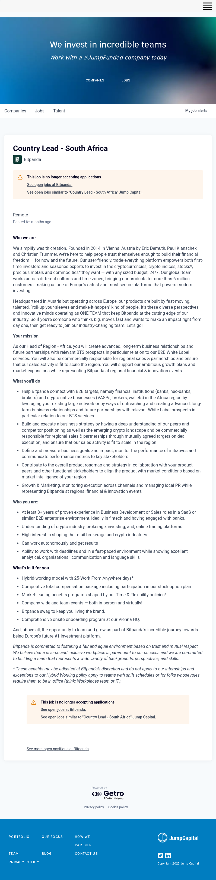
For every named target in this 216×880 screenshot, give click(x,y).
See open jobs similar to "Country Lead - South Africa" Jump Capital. (84, 192)
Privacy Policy (24, 862)
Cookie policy (118, 807)
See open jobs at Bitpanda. (49, 184)
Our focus (52, 837)
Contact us (86, 853)
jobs (40, 110)
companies (15, 110)
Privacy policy (94, 807)
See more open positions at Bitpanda (58, 749)
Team (14, 853)
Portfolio (19, 837)
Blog (47, 853)
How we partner (83, 841)
